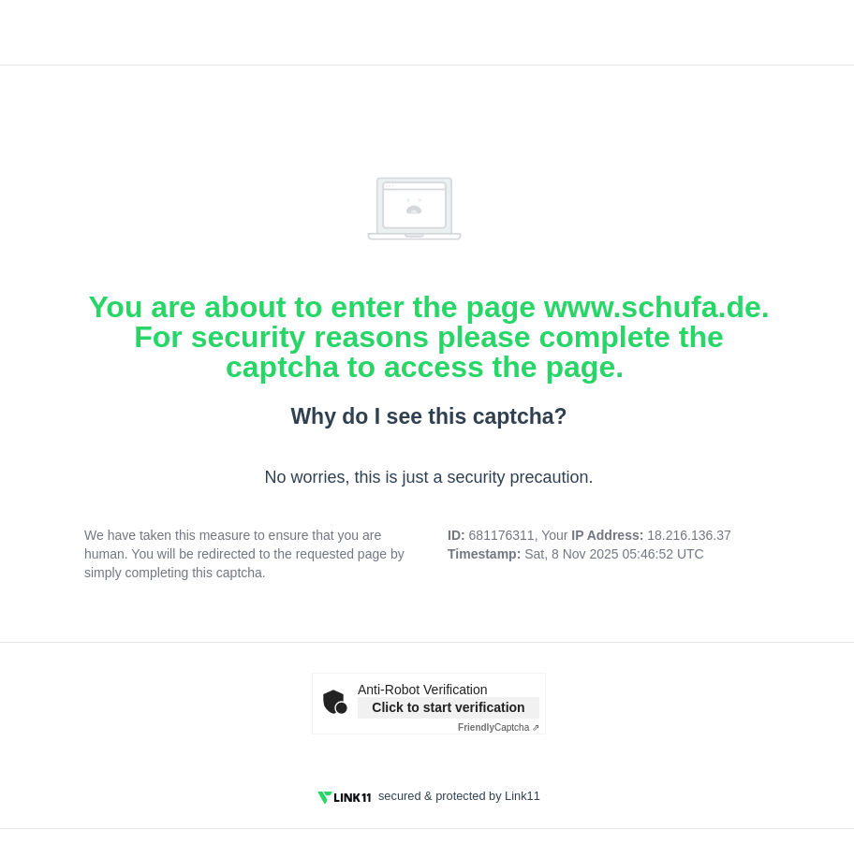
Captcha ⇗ (498, 727)
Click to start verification (448, 707)
